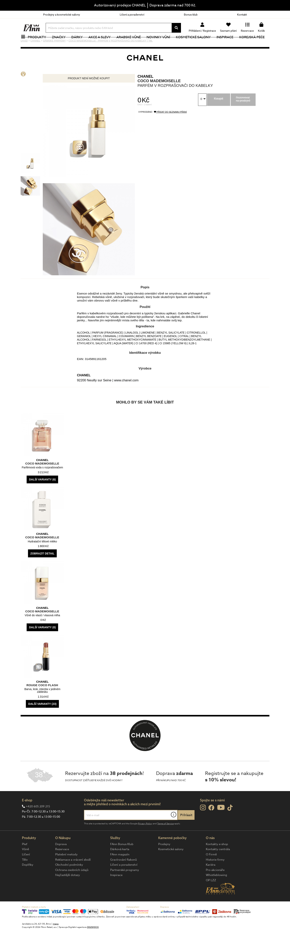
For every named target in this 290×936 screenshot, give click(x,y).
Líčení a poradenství (132, 14)
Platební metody (66, 867)
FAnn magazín (119, 867)
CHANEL (146, 89)
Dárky (79, 43)
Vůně (25, 862)
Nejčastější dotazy (67, 888)
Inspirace (227, 43)
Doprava (61, 857)
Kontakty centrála (218, 862)
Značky (61, 43)
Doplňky (27, 878)
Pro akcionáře (215, 883)
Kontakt (242, 14)
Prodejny (164, 857)
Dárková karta (119, 862)
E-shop (27, 813)
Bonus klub (190, 14)
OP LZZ (211, 893)
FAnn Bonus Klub (121, 857)
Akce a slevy (102, 43)
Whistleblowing (216, 888)
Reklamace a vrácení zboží (73, 873)
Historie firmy (215, 873)
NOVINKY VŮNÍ (160, 43)
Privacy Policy (145, 836)
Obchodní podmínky (69, 878)
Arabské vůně (131, 43)
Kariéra (210, 878)
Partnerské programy (124, 883)
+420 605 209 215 (38, 819)
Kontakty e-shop (217, 857)
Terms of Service (165, 836)
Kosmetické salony (195, 43)
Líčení (26, 867)
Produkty (39, 43)
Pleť (24, 857)
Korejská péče (254, 43)
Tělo (25, 873)
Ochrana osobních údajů (71, 883)
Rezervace (62, 862)
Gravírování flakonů (123, 873)
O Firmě (211, 867)
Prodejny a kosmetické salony (61, 14)
